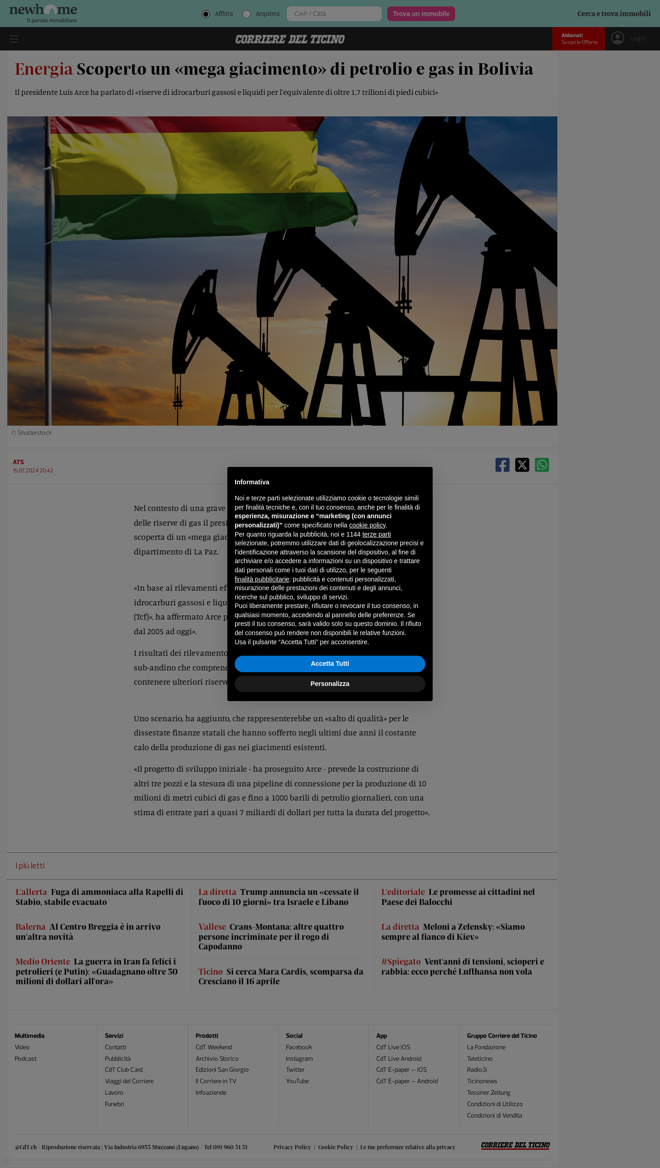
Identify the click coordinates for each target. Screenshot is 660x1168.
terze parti (377, 534)
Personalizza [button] (330, 683)
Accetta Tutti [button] (330, 663)
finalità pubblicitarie (262, 579)
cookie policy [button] (367, 525)
